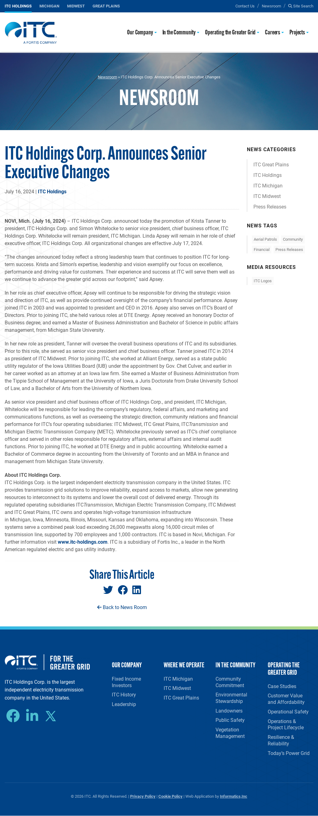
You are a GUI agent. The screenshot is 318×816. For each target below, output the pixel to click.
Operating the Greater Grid (230, 32)
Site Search (300, 5)
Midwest (76, 5)
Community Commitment (230, 681)
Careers (272, 32)
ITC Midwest (267, 196)
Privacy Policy (143, 796)
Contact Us (245, 5)
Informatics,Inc (233, 796)
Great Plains (106, 5)
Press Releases (269, 206)
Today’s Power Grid (289, 753)
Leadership (124, 704)
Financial (262, 249)
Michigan (49, 5)
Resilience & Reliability (281, 740)
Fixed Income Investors (126, 681)
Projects (297, 32)
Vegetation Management (230, 732)
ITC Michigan (268, 185)
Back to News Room (122, 607)
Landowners (229, 710)
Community (293, 239)
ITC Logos (263, 280)
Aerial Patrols (265, 239)
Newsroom (271, 5)
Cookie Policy (170, 796)
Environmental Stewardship (231, 697)
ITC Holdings (18, 5)
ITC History (124, 694)
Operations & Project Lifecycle (286, 724)
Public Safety (230, 720)
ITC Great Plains (271, 164)
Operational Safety (288, 711)
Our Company (140, 32)
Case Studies (282, 686)
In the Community (179, 32)
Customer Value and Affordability (286, 698)
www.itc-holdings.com (82, 541)
